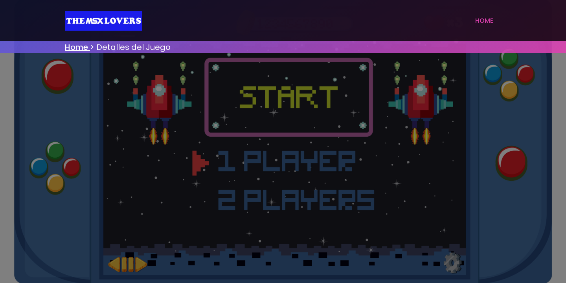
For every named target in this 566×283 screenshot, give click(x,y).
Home (484, 20)
